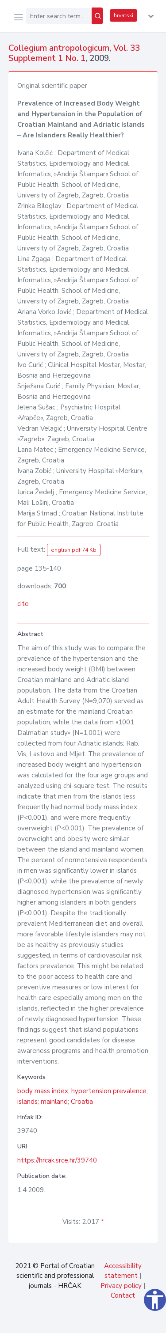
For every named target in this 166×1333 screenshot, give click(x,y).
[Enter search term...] (58, 16)
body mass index (42, 1091)
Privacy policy (121, 1285)
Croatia (82, 1101)
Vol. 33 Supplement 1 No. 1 (74, 53)
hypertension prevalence (109, 1091)
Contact (123, 1295)
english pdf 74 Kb (74, 549)
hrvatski (123, 15)
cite (23, 603)
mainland (54, 1101)
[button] (149, 16)
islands (27, 1101)
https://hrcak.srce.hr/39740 (57, 1160)
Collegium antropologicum (58, 48)
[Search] (97, 16)
